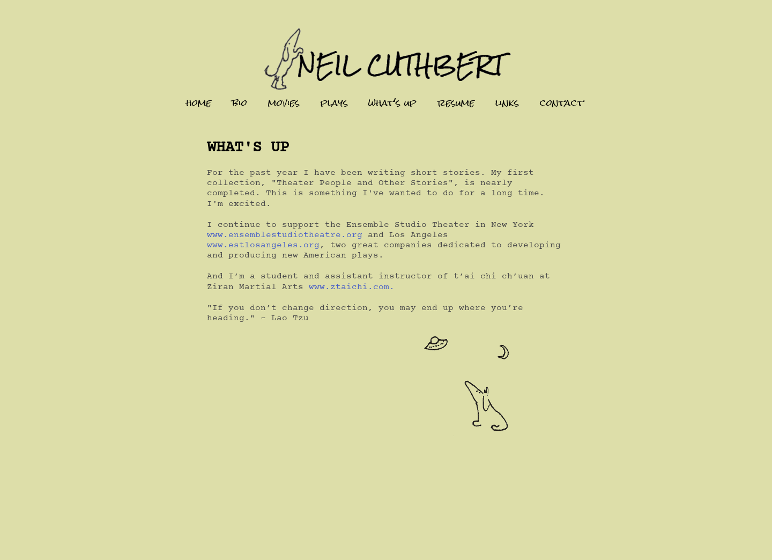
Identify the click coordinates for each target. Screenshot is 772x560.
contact (561, 103)
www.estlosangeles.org (263, 245)
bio (239, 103)
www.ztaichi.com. (352, 287)
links (507, 103)
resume (455, 103)
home (198, 103)
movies (284, 103)
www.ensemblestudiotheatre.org (284, 235)
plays (334, 103)
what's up (392, 103)
